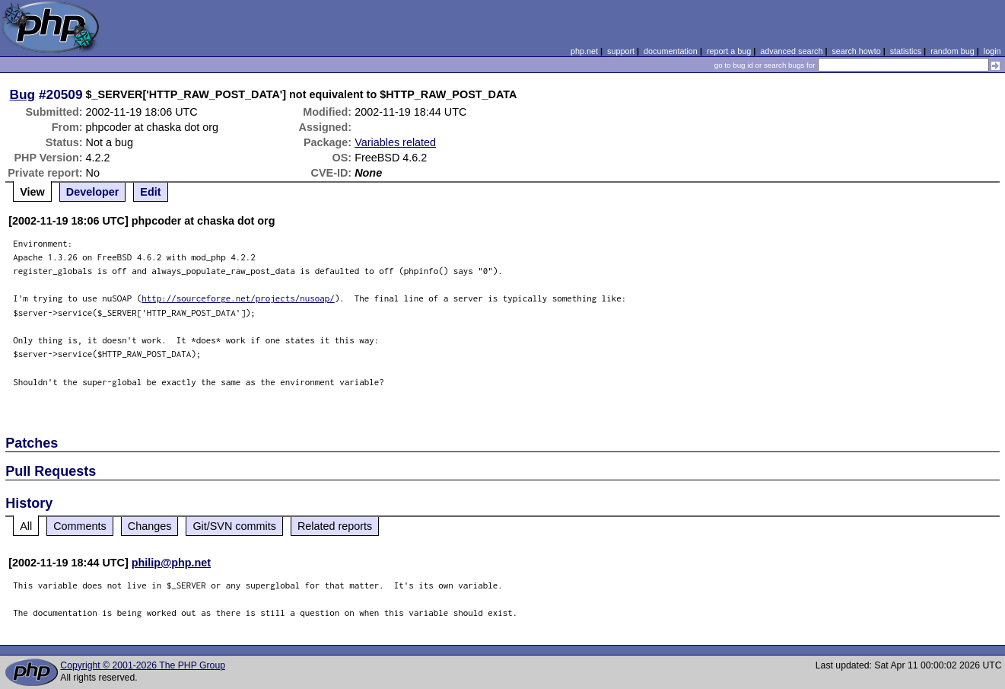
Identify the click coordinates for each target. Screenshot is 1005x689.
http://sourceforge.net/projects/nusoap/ (238, 298)
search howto (856, 51)
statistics (905, 51)
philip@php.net (171, 563)
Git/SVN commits (234, 526)
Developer (92, 192)
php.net (584, 51)
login (992, 51)
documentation (671, 51)
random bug (952, 51)
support (620, 51)
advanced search (791, 51)
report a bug (729, 51)
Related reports (334, 526)
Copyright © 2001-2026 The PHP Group (142, 665)
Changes (150, 526)
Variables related (395, 142)
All (26, 526)
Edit (150, 192)
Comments (80, 526)
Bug (23, 94)
